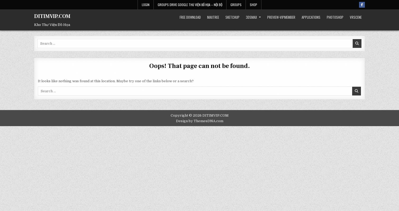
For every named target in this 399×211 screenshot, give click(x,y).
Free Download (190, 17)
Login (145, 4)
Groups (236, 4)
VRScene (356, 17)
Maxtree (213, 17)
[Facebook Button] (362, 5)
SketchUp (232, 17)
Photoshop (335, 17)
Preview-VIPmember (281, 17)
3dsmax (251, 17)
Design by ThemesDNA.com (199, 121)
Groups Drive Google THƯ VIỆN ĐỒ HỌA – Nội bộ (190, 4)
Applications (311, 17)
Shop (253, 4)
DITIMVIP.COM (52, 16)
